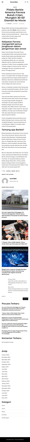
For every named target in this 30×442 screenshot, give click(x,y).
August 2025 (5, 366)
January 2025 (5, 383)
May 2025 (4, 374)
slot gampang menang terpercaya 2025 (15, 427)
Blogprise (22, 439)
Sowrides (14, 2)
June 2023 (4, 395)
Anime (3, 405)
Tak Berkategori (5, 417)
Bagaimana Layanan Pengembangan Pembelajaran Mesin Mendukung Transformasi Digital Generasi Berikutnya (14, 272)
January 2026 (5, 355)
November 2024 (6, 388)
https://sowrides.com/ (14, 181)
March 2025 (5, 378)
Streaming (4, 414)
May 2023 (4, 398)
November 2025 (6, 359)
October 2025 (5, 362)
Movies (15, 7)
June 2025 (4, 371)
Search (3, 296)
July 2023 (4, 393)
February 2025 (6, 381)
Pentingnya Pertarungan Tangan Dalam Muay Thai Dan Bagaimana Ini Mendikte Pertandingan (14, 332)
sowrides (9, 23)
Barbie (13, 170)
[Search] (27, 2)
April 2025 (4, 376)
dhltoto (4, 423)
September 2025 (6, 364)
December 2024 (6, 386)
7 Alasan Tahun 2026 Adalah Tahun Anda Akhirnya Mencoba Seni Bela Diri (13, 313)
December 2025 (6, 357)
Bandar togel (5, 346)
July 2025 (4, 369)
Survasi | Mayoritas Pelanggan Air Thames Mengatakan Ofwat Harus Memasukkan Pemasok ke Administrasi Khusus (15, 215)
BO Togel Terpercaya (15, 423)
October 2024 (5, 390)
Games (3, 408)
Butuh (17, 170)
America (9, 170)
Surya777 (4, 433)
